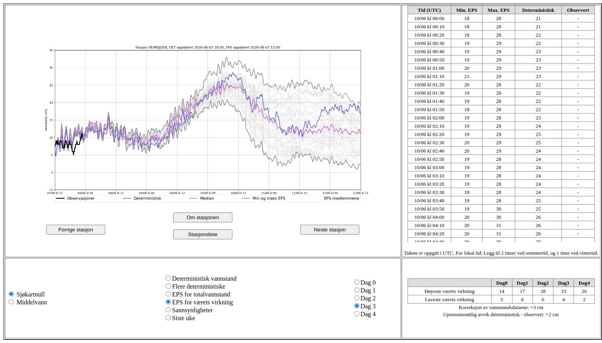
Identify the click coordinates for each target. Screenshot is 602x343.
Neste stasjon (330, 230)
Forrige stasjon (75, 230)
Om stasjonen (203, 217)
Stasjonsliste (203, 234)
